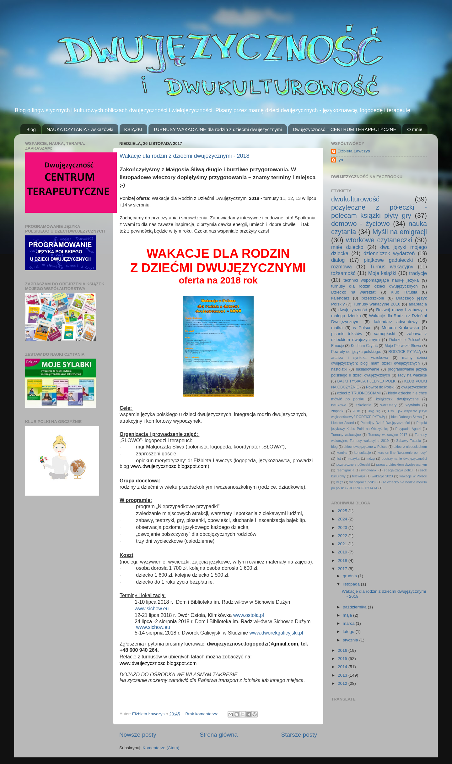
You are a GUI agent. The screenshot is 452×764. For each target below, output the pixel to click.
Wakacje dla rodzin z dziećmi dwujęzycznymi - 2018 (185, 156)
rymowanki (369, 470)
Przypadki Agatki (408, 429)
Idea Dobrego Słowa (406, 417)
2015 (343, 658)
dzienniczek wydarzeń (389, 253)
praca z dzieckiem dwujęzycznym (401, 464)
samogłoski (384, 333)
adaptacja (417, 304)
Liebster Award (342, 423)
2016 (343, 650)
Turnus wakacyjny (391, 266)
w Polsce (362, 327)
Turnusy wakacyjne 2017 (387, 435)
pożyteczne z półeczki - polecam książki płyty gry (379, 211)
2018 (356, 411)
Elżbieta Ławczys (353, 151)
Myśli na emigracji (400, 232)
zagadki (337, 411)
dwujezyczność (414, 387)
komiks (341, 452)
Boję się (374, 411)
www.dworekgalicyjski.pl (276, 632)
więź (339, 482)
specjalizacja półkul (398, 470)
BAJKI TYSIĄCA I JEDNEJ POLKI (367, 381)
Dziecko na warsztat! (354, 292)
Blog (31, 129)
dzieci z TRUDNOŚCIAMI (359, 393)
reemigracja (345, 470)
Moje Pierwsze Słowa (403, 346)
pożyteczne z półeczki (353, 464)
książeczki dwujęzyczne (397, 399)
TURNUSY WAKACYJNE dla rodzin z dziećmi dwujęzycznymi (217, 129)
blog (334, 446)
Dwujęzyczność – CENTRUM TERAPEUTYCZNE (344, 129)
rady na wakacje (412, 375)
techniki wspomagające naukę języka (381, 280)
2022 (343, 535)
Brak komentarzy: (202, 714)
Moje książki (382, 273)
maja (348, 615)
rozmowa (341, 266)
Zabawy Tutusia (408, 440)
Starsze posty (299, 734)
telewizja (358, 476)
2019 (343, 552)
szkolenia (364, 405)
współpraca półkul (362, 482)
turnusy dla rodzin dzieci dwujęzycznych (374, 286)
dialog (338, 260)
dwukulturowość (355, 199)
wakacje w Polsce (413, 476)
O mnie (414, 129)
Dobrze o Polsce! (404, 340)
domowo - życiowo (360, 224)
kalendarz (340, 298)
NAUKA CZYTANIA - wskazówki (80, 129)
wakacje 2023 (382, 476)
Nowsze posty (137, 734)
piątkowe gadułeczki (388, 260)
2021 (343, 543)
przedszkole (373, 298)
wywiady (413, 405)
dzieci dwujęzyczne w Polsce (365, 446)
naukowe (339, 405)
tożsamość (343, 273)
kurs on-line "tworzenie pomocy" (402, 452)
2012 (343, 683)
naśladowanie (367, 369)
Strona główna (219, 734)
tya (340, 159)
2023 (343, 527)
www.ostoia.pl (248, 615)
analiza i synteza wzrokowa (359, 357)
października (355, 607)
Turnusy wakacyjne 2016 (377, 304)
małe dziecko (347, 247)
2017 (343, 568)
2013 (343, 675)
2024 (343, 519)
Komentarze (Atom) (161, 747)
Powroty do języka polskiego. (356, 351)
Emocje (337, 346)
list (339, 458)
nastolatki (339, 369)
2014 (343, 666)
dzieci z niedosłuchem (410, 446)
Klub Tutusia (404, 292)
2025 (343, 510)
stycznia (351, 640)
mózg (370, 458)
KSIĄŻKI (133, 129)
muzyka (353, 458)
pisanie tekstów (346, 333)
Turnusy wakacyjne (346, 435)
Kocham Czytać (364, 346)
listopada (352, 584)
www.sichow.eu (152, 608)
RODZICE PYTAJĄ (404, 351)
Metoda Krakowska (400, 327)
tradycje (418, 273)
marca (349, 623)
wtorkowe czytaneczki (379, 240)
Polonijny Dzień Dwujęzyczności (385, 423)
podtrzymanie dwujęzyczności (404, 458)
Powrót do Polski (380, 387)
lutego (349, 631)
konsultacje (362, 452)
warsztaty (388, 405)
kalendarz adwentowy (395, 321)
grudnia (350, 576)
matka (337, 327)
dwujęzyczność (352, 309)
